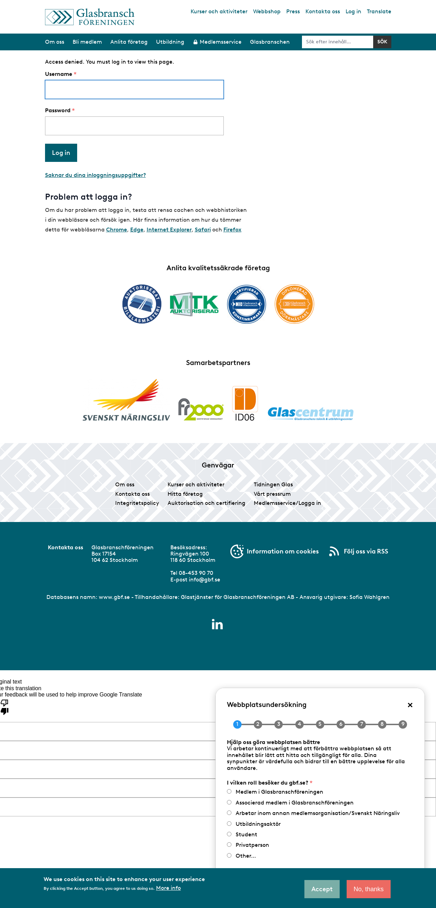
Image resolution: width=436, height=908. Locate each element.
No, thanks (369, 889)
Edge (136, 229)
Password (58, 110)
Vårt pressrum (272, 494)
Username (58, 74)
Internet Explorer (169, 229)
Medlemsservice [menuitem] (221, 41)
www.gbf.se (114, 597)
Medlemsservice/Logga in (287, 503)
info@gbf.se (204, 579)
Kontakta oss (322, 11)
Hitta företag (185, 494)
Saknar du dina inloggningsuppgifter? (95, 175)
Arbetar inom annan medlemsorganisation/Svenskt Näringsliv (318, 813)
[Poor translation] (4, 706)
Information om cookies (283, 551)
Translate (379, 11)
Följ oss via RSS (366, 551)
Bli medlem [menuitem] (87, 41)
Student (246, 834)
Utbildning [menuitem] (170, 41)
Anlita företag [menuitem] (129, 41)
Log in (353, 11)
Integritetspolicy (137, 503)
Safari (203, 229)
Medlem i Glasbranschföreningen (279, 791)
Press (293, 11)
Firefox (232, 229)
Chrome (116, 229)
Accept (322, 889)
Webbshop (267, 11)
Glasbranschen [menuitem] (270, 41)
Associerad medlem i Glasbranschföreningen (295, 802)
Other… (246, 855)
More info (168, 888)
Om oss (124, 484)
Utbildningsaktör (258, 824)
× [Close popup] (410, 704)
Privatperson (252, 845)
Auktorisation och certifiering (206, 503)
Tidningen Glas (273, 484)
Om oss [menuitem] (54, 41)
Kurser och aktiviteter (219, 11)
